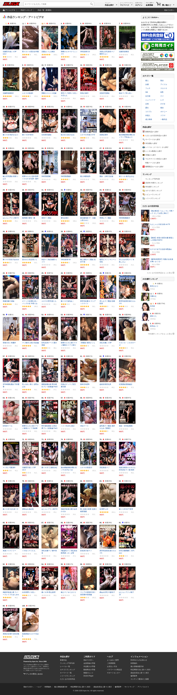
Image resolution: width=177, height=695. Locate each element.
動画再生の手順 (89, 670)
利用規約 (134, 663)
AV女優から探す (151, 143)
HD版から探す (150, 155)
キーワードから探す (152, 139)
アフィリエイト (143, 687)
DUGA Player (88, 676)
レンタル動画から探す (153, 151)
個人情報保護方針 (137, 666)
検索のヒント (88, 673)
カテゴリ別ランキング (153, 191)
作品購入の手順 (89, 666)
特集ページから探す (152, 163)
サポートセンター (113, 673)
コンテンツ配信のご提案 (140, 679)
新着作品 (63, 660)
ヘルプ (110, 656)
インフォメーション (139, 656)
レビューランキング (152, 194)
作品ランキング (26, 10)
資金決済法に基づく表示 (102, 687)
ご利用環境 (111, 663)
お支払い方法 (112, 666)
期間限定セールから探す (154, 167)
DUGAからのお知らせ (139, 660)
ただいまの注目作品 (67, 679)
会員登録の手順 (89, 663)
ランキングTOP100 (152, 179)
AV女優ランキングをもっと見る (160, 334)
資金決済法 (140, 673)
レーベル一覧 (65, 666)
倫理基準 (134, 676)
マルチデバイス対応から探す (156, 159)
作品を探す (65, 656)
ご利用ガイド (89, 656)
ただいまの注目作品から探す (156, 136)
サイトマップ (129, 687)
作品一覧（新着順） (45, 10)
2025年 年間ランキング (154, 183)
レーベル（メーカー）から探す (157, 147)
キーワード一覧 (66, 673)
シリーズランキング (152, 198)
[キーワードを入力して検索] (59, 4)
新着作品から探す (152, 132)
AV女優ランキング (152, 187)
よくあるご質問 (113, 660)
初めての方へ (169, 10)
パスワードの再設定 (114, 670)
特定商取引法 (140, 670)
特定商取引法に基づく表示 (80, 687)
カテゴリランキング (67, 670)
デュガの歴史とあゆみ (34, 674)
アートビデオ (10, 10)
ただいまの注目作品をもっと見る (159, 273)
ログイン (138, 5)
